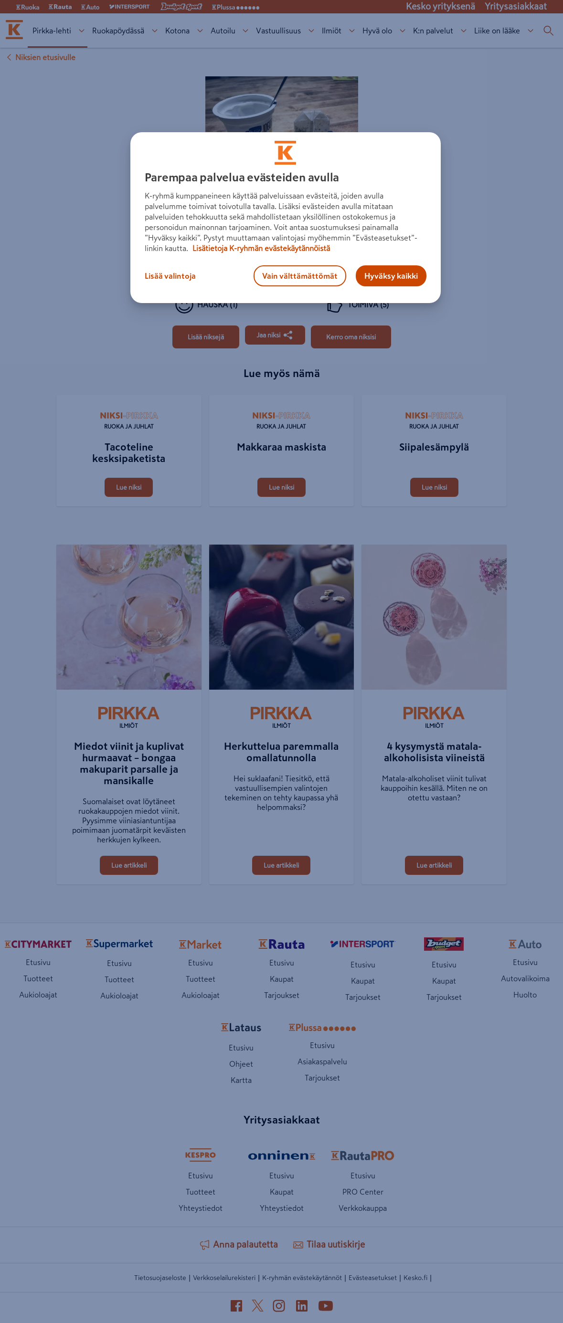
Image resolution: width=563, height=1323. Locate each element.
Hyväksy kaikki (391, 276)
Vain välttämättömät (300, 276)
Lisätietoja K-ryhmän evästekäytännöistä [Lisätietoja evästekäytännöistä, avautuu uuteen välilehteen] (260, 248)
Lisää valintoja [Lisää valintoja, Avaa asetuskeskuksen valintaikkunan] (170, 276)
